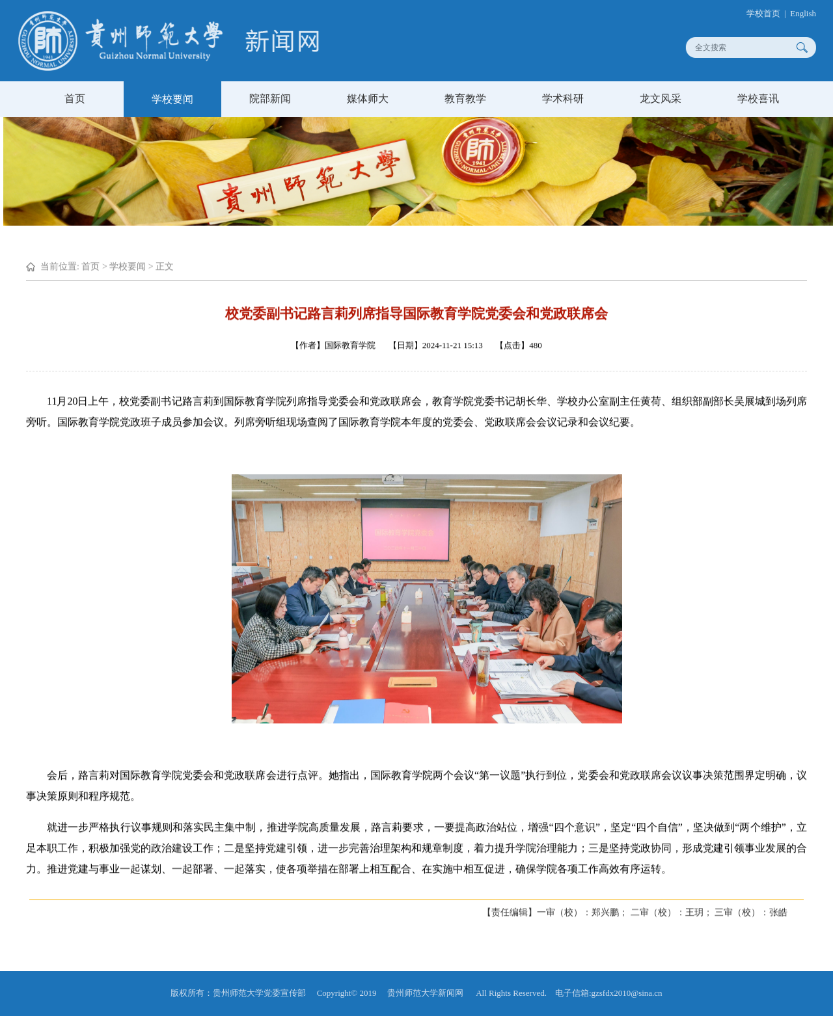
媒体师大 (368, 98)
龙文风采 (660, 98)
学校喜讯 (758, 98)
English (810, 13)
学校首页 (769, 13)
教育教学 (465, 98)
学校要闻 (172, 99)
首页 (74, 98)
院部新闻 (270, 98)
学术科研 (563, 98)
